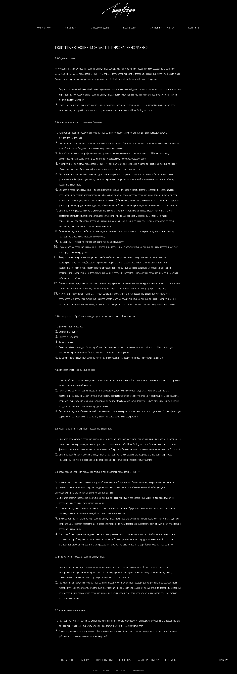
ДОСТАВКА (106, 670)
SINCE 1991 (71, 27)
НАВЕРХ (224, 660)
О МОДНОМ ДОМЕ (100, 27)
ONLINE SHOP (44, 27)
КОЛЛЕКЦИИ (129, 27)
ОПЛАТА (95, 670)
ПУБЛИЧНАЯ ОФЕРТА (138, 670)
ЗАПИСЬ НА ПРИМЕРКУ (162, 27)
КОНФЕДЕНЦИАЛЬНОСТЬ (121, 670)
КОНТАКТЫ (194, 27)
